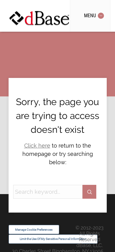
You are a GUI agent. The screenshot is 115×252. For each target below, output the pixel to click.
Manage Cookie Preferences (33, 229)
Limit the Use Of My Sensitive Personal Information (53, 239)
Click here (37, 145)
